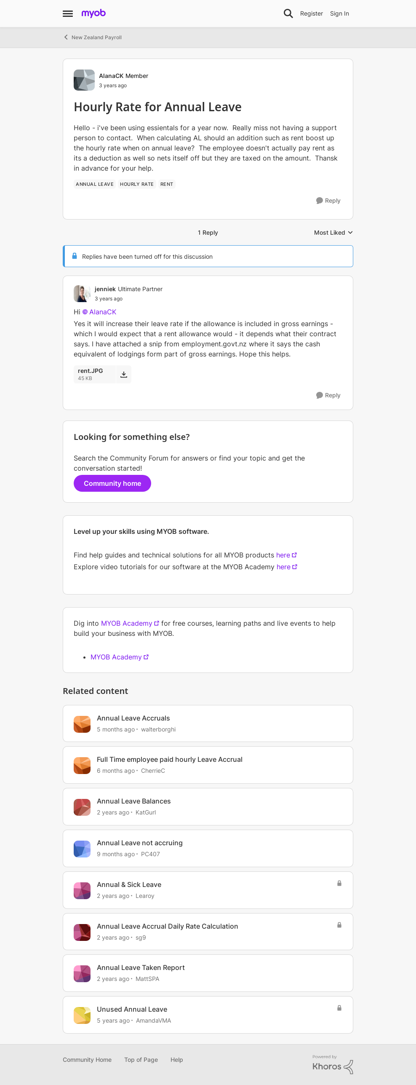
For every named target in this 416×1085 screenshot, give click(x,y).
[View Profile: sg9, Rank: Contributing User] (82, 932)
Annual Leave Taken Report (141, 967)
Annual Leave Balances (134, 801)
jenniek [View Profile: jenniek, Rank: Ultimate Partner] (105, 288)
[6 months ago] (116, 770)
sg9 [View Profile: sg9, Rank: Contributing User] (141, 936)
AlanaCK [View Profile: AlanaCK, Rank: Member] (111, 75)
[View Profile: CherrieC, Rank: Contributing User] (82, 765)
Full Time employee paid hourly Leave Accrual (170, 759)
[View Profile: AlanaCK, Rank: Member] (84, 80)
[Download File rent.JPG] (123, 374)
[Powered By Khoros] (333, 1064)
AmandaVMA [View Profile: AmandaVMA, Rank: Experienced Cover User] (153, 1020)
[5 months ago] (116, 728)
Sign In (339, 13)
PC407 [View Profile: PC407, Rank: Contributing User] (150, 853)
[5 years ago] (113, 1020)
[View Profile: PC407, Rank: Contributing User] (82, 849)
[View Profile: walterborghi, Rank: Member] (82, 724)
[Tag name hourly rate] (137, 184)
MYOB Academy (126, 623)
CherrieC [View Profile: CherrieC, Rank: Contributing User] (153, 770)
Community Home (87, 1059)
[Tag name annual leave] (95, 184)
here (283, 555)
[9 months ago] (116, 853)
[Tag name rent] (167, 184)
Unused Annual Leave (132, 1009)
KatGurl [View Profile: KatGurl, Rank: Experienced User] (146, 812)
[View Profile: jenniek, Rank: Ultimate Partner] (82, 293)
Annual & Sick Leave (129, 884)
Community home (112, 483)
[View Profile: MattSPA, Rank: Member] (82, 973)
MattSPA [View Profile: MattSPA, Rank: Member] (147, 978)
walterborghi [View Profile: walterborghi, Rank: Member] (158, 728)
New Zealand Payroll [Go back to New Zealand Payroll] (92, 37)
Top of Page (141, 1059)
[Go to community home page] (93, 13)
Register (311, 13)
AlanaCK (102, 312)
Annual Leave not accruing (140, 843)
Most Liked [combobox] (333, 233)
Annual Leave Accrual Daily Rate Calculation (167, 926)
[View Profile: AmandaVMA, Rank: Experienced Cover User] (82, 1015)
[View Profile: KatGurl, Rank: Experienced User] (82, 807)
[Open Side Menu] (68, 13)
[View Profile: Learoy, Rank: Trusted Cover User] (82, 890)
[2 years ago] (113, 812)
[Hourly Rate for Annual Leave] (129, 299)
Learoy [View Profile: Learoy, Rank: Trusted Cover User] (145, 895)
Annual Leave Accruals (133, 718)
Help (177, 1059)
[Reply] (328, 200)
